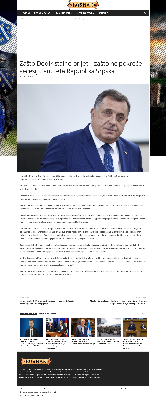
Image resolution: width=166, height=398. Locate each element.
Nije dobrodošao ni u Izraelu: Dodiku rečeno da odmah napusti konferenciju (83, 341)
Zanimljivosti (64, 13)
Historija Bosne (43, 13)
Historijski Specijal (85, 13)
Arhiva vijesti (134, 389)
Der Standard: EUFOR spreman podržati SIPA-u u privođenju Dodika (108, 341)
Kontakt (103, 13)
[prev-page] (142, 314)
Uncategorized (31, 19)
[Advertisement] (83, 40)
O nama (144, 389)
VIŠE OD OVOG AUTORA (47, 314)
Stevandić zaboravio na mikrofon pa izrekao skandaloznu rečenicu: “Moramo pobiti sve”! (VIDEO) (133, 343)
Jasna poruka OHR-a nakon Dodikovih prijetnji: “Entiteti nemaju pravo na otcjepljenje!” (47, 302)
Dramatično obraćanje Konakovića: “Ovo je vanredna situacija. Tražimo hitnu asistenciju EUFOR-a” (31, 342)
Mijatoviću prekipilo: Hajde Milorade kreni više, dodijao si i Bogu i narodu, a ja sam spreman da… (118, 302)
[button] (145, 13)
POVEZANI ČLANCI (28, 314)
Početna (26, 13)
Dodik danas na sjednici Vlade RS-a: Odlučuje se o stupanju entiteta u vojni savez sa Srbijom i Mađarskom (56, 343)
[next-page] (145, 314)
